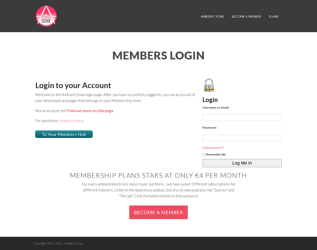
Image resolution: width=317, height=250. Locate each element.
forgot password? (213, 147)
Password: (210, 127)
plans (273, 16)
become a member (246, 16)
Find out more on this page (90, 110)
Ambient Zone (212, 16)
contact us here (70, 120)
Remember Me (214, 154)
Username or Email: (216, 107)
